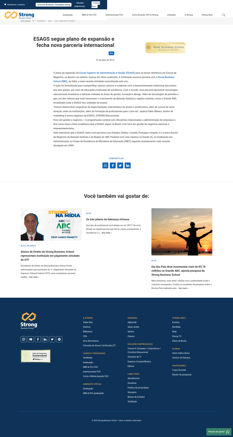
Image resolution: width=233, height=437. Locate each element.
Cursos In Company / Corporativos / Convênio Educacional (144, 350)
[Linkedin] (45, 339)
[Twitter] (52, 339)
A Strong (191, 12)
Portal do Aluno (220, 3)
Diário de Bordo (179, 341)
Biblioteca (87, 331)
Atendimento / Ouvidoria (15, 3)
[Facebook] (38, 339)
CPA (85, 336)
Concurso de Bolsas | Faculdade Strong (116, 3)
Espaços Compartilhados (139, 361)
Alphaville (132, 322)
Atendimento (134, 378)
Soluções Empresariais (202, 3)
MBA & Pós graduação (93, 393)
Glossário (132, 392)
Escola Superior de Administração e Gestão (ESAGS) (107, 72)
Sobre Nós (88, 322)
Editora (131, 366)
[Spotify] (59, 339)
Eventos (176, 322)
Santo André (133, 327)
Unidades (175, 12)
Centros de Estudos (181, 357)
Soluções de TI (134, 357)
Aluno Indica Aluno (181, 353)
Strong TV (176, 336)
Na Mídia (176, 327)
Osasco (131, 336)
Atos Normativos (91, 341)
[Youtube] (31, 339)
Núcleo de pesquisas (182, 374)
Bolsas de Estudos (136, 397)
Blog (51, 21)
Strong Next (208, 12)
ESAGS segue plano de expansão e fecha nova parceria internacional (73, 21)
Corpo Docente (179, 370)
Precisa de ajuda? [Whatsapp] (218, 431)
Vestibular (87, 357)
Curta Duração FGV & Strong (150, 12)
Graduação (76, 12)
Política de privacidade (138, 387)
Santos (131, 331)
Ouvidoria (132, 383)
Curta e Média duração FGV (95, 376)
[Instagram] (24, 339)
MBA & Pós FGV (96, 12)
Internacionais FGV (120, 12)
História (86, 327)
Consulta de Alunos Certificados (99, 345)
